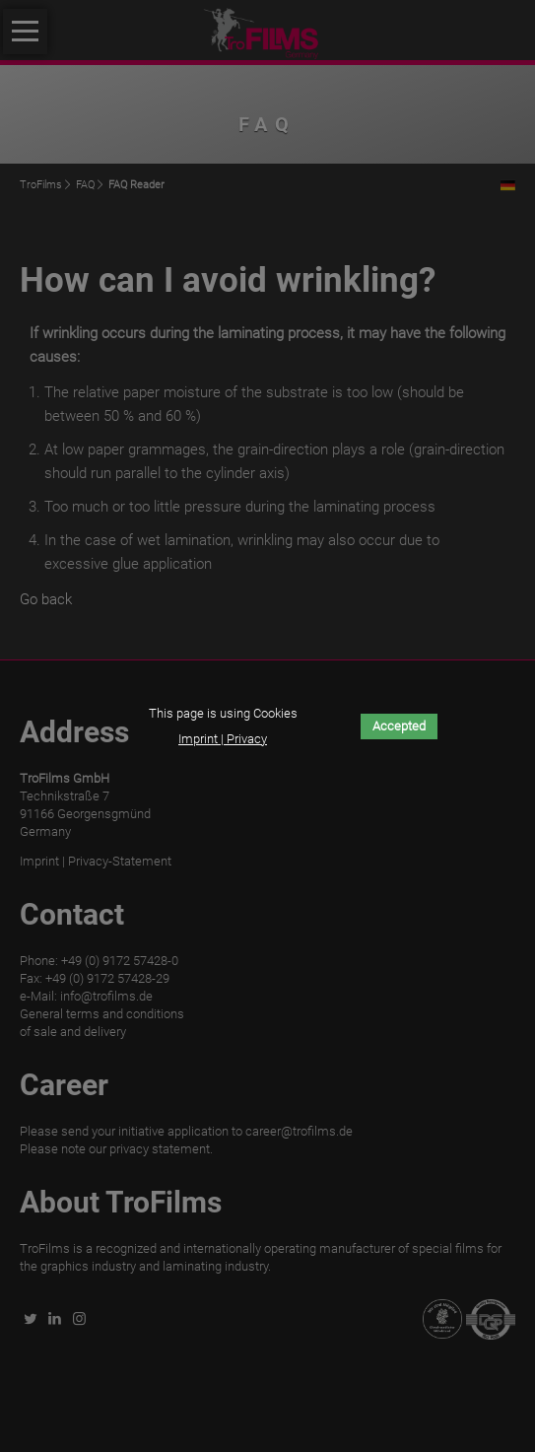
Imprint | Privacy (222, 738)
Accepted (399, 726)
